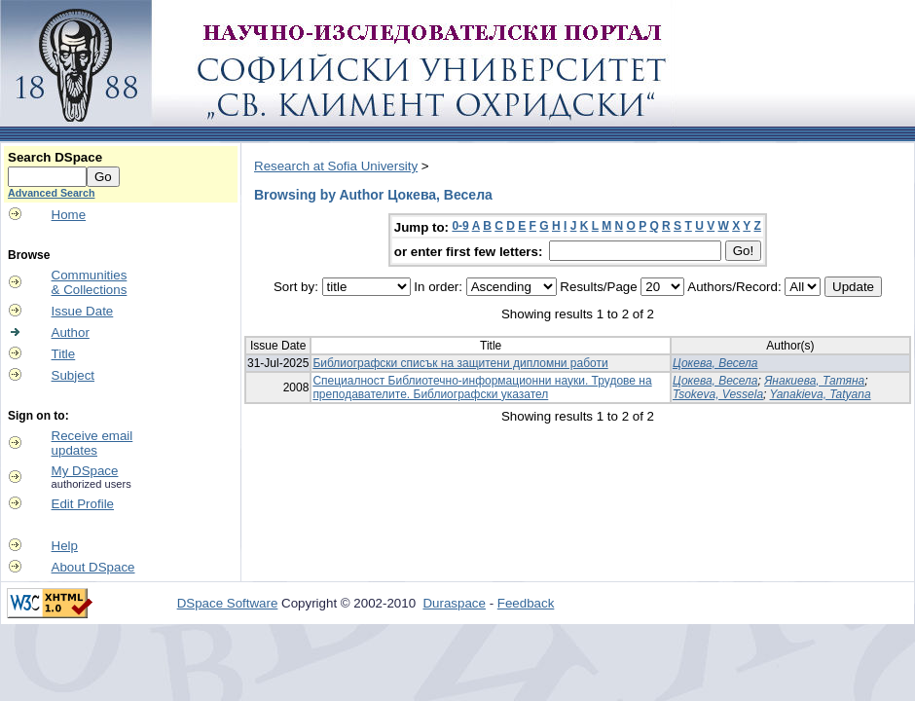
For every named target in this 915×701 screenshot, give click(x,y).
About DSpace (93, 567)
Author (71, 332)
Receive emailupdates (92, 443)
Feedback (526, 603)
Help (65, 545)
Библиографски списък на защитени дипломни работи (459, 363)
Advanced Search (51, 193)
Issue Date (83, 311)
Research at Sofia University (336, 166)
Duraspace (453, 603)
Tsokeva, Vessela (718, 394)
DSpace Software (227, 603)
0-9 (460, 226)
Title (64, 354)
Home (69, 214)
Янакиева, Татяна (814, 380)
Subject (73, 375)
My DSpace (85, 470)
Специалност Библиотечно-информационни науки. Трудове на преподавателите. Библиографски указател (481, 387)
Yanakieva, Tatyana (820, 394)
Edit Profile (83, 504)
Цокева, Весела (715, 363)
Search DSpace (55, 157)
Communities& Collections (90, 282)
